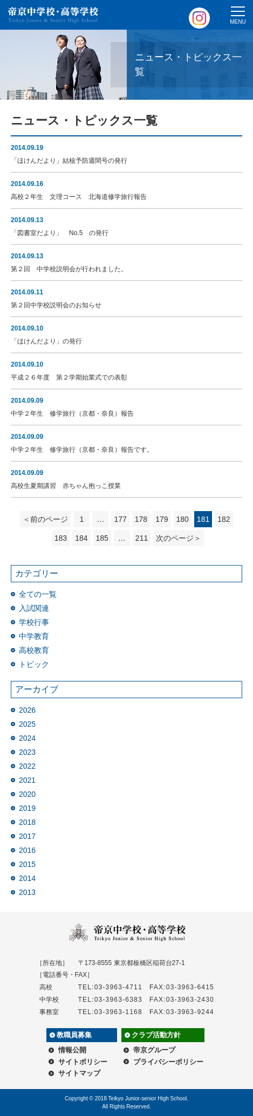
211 (141, 538)
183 (60, 538)
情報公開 (72, 1050)
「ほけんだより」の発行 (46, 341)
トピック (34, 664)
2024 (27, 738)
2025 (27, 724)
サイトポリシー (82, 1062)
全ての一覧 (38, 594)
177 (120, 519)
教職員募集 (74, 1035)
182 (223, 519)
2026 (27, 710)
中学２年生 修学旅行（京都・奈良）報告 (72, 413)
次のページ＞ (178, 538)
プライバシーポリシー (168, 1062)
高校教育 (34, 650)
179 (161, 519)
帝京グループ (154, 1050)
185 (102, 538)
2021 (27, 780)
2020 (27, 794)
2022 (27, 766)
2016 (27, 850)
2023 (27, 752)
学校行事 (34, 622)
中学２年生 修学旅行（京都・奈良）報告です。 (82, 449)
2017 (27, 836)
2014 (27, 878)
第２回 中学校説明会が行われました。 (69, 269)
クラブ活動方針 (156, 1035)
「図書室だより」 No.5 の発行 (59, 233)
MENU (237, 22)
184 (81, 538)
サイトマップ (79, 1073)
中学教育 (34, 636)
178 (141, 519)
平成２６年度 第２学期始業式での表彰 (69, 377)
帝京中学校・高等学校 (53, 15)
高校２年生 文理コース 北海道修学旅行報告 (79, 197)
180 (182, 519)
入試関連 (34, 608)
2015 (27, 864)
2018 (27, 822)
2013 (27, 892)
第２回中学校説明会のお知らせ (56, 305)
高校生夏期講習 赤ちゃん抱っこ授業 (66, 486)
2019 (27, 808)
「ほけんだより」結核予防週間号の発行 (69, 160)
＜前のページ (45, 519)
